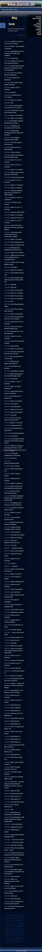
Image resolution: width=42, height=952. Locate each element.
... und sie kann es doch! (17, 842)
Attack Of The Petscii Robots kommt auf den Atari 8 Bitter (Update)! (13, 227)
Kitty (12, 301)
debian (19, 937)
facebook (16, 940)
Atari (14, 915)
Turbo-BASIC (20, 934)
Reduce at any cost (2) (17, 409)
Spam (23, 932)
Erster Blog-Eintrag (15, 898)
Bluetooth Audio (15, 721)
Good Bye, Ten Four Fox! (17, 218)
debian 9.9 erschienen (16, 401)
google (21, 940)
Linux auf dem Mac (16, 668)
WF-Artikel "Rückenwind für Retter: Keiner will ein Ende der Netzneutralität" (13, 498)
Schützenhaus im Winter (17, 612)
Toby (12, 809)
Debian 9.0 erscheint (16, 574)
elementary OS (9, 940)
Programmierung (8, 932)
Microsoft (10, 926)
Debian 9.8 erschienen (16, 412)
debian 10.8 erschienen (17, 290)
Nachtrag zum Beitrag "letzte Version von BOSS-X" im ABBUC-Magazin (13, 193)
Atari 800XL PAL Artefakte (17, 535)
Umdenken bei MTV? (16, 425)
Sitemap (39, 33)
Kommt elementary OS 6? (17, 242)
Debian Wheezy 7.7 (16, 710)
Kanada (13, 450)
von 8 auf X (14, 545)
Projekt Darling (15, 346)
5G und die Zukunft (16, 406)
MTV (5, 926)
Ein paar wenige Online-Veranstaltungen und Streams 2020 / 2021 (14, 280)
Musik (23, 926)
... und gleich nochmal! (17, 548)
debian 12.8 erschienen (17, 118)
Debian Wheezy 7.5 (16, 736)
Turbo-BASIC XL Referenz (17, 371)
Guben (9, 921)
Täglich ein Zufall (15, 791)
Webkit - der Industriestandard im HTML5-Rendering (12, 881)
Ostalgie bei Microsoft (17, 827)
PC (20, 928)
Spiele (7, 934)
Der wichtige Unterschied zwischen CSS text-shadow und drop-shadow (14, 441)
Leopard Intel (14, 379)
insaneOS (13, 92)
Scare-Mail (13, 415)
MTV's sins (14, 458)
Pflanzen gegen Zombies (11, 930)
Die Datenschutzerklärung (17, 433)
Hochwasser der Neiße (17, 793)
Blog (40, 20)
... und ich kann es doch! (17, 839)
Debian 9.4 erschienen (16, 483)
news (39, 21)
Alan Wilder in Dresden (17, 845)
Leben (22, 35)
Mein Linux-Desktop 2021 (17, 245)
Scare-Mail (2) (14, 404)
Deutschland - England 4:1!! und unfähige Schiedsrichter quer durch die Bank (14, 871)
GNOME (22, 918)
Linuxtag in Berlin (15, 876)
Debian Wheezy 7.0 (16, 799)
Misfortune (13, 287)
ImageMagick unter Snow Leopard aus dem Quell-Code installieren (14, 53)
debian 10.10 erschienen (17, 252)
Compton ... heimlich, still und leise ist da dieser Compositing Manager (14, 685)
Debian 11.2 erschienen (17, 215)
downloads (38, 26)
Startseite (38, 17)
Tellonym (13, 563)
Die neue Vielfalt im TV (17, 637)
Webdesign (13, 935)
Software (38, 23)
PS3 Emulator (14, 436)
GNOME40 (13, 284)
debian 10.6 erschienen (17, 296)
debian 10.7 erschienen (17, 293)
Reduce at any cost (16, 796)
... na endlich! (14, 566)
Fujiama (17, 918)
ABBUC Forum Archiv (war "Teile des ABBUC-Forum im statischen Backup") (14, 257)
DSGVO (6, 917)
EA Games (11, 917)
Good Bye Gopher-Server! (17, 177)
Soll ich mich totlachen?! (17, 551)
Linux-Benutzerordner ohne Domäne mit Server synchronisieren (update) (13, 234)
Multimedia (17, 926)
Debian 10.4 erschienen (17, 314)
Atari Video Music (15, 592)
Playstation (21, 930)
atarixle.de (20, 935)
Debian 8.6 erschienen (16, 646)
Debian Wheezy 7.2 (16, 754)
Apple (10, 915)
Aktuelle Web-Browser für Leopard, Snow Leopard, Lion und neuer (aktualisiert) (14, 68)
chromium (9, 938)
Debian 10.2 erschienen (17, 349)
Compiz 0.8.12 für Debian (17, 660)
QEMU (20, 932)
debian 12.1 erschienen (17, 185)
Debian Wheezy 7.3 (16, 742)
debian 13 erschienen (16, 100)
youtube (17, 942)
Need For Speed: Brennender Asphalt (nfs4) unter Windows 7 (12, 860)
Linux (21, 923)
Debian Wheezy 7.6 (16, 724)
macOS (13, 942)
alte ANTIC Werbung (16, 629)
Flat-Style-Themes (15, 532)
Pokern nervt (14, 896)
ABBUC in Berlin (36, 18)
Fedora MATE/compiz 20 (17, 718)
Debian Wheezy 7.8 (16, 705)
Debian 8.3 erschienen (16, 676)
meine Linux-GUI (15, 640)
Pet (22, 928)
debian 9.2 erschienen (16, 537)
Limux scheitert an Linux (17, 609)
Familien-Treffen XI (16, 708)
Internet (18, 920)
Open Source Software (12, 928)
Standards (38, 29)
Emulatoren (17, 917)
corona (14, 938)
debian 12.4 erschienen (17, 169)
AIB (7, 915)
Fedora (13, 918)
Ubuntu (7, 935)
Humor (13, 921)
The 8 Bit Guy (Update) (17, 589)
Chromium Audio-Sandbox (18, 212)
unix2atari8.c (14, 267)
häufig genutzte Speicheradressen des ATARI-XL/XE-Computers (13, 133)
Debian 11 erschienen (16, 239)
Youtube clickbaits (15, 152)
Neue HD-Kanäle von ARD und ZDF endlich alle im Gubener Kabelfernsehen (14, 819)
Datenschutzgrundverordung (11, 463)
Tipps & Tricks (37, 25)
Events (39, 28)
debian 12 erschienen (16, 188)
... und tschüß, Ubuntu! (16, 824)
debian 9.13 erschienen (17, 298)
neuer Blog (13, 643)
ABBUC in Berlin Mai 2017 (17, 581)
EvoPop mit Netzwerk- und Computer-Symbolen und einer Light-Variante (13, 651)
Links (39, 31)
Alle (23, 942)
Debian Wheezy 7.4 (16, 739)
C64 (22, 915)
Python (16, 932)
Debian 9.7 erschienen (16, 422)
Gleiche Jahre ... (15, 58)
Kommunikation (8, 924)
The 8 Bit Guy (12, 934)
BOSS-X (18, 915)
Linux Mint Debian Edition (17, 802)
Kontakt (39, 34)
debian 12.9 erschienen (17, 115)
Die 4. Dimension (15, 466)
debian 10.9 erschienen (17, 270)
